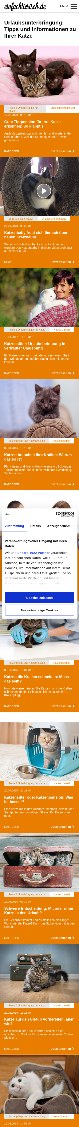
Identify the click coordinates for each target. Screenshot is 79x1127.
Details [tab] (35, 526)
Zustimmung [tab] (14, 526)
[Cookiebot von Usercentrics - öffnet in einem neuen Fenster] (56, 514)
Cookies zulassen (39, 598)
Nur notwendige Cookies (39, 610)
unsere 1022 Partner (33, 552)
